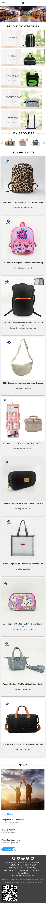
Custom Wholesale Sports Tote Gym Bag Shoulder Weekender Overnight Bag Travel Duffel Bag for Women (23, 744)
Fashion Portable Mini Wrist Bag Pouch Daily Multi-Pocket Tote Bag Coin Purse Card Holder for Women (23, 684)
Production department (10, 840)
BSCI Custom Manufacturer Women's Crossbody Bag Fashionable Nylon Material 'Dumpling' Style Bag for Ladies (23, 383)
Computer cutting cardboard (12, 820)
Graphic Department (9, 830)
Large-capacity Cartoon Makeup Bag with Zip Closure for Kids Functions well (23, 624)
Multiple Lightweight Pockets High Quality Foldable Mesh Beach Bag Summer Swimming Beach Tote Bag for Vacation (23, 564)
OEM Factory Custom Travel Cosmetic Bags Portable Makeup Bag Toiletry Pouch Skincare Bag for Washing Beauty (23, 503)
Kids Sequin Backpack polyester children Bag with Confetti (23, 263)
